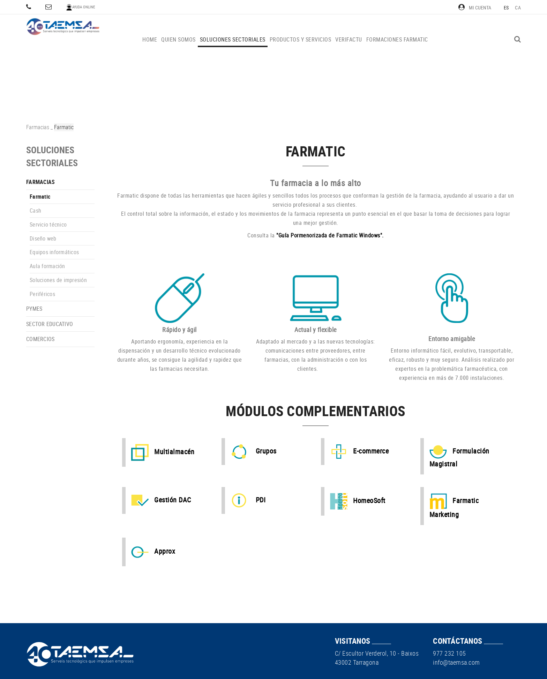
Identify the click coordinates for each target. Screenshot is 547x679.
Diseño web (43, 238)
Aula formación (47, 266)
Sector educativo (49, 324)
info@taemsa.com (456, 662)
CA (518, 7)
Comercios (40, 339)
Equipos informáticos (54, 252)
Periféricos (42, 294)
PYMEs (34, 308)
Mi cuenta (474, 7)
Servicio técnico (48, 224)
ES (506, 7)
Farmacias (37, 127)
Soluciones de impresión (58, 280)
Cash (35, 210)
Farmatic (40, 196)
